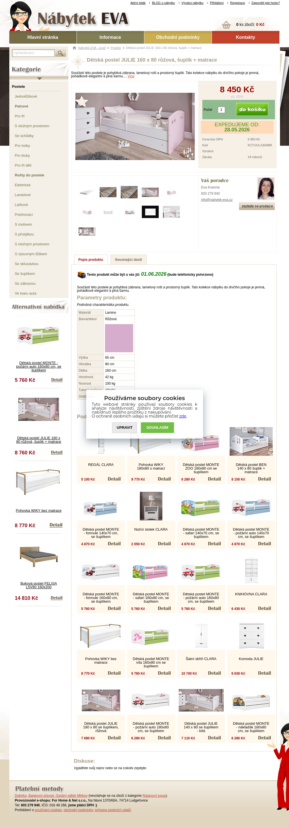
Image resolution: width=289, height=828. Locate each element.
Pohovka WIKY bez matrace (38, 510)
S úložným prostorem (32, 126)
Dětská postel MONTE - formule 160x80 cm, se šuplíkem (101, 597)
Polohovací (24, 214)
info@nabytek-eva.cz (217, 200)
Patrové (21, 106)
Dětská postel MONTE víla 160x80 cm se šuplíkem (151, 662)
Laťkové (21, 205)
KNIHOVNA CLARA (251, 594)
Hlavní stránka (42, 37)
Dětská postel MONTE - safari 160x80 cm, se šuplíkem (151, 597)
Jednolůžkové (26, 96)
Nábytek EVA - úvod (92, 48)
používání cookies (48, 810)
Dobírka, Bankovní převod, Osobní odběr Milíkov (51, 796)
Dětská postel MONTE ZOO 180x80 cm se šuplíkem (201, 468)
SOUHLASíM (157, 427)
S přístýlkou (24, 234)
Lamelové (23, 195)
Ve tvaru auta (26, 293)
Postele (18, 86)
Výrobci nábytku (192, 3)
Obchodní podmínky (178, 37)
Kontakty (245, 37)
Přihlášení (217, 3)
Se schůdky (24, 136)
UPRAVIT (125, 427)
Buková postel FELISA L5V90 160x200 (38, 585)
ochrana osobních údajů (113, 810)
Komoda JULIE (251, 659)
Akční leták (137, 3)
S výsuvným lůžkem (31, 254)
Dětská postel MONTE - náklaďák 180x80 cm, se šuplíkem (251, 727)
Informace (110, 37)
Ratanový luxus (154, 796)
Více (130, 76)
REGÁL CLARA (101, 465)
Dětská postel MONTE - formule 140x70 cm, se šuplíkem (101, 533)
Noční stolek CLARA (151, 529)
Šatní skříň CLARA (201, 659)
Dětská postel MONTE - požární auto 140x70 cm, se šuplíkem (251, 533)
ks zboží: (250, 24)
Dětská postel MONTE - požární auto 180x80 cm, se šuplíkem (151, 727)
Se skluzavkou (27, 264)
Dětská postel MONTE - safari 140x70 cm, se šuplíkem (201, 533)
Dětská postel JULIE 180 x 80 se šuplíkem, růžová (100, 727)
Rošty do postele (29, 175)
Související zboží (128, 260)
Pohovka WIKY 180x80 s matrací (151, 466)
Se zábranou (25, 283)
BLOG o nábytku (163, 3)
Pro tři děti (23, 165)
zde (182, 416)
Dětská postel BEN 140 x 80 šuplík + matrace (251, 468)
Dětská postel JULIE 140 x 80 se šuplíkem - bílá (201, 727)
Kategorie (17, 65)
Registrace (237, 3)
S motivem (23, 224)
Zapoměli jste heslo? (266, 3)
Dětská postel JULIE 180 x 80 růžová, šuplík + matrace (38, 440)
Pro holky (22, 145)
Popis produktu (91, 260)
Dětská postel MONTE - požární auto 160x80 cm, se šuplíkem (38, 366)
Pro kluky (22, 155)
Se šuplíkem (25, 273)
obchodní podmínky (78, 810)
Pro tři (20, 116)
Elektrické (23, 185)
